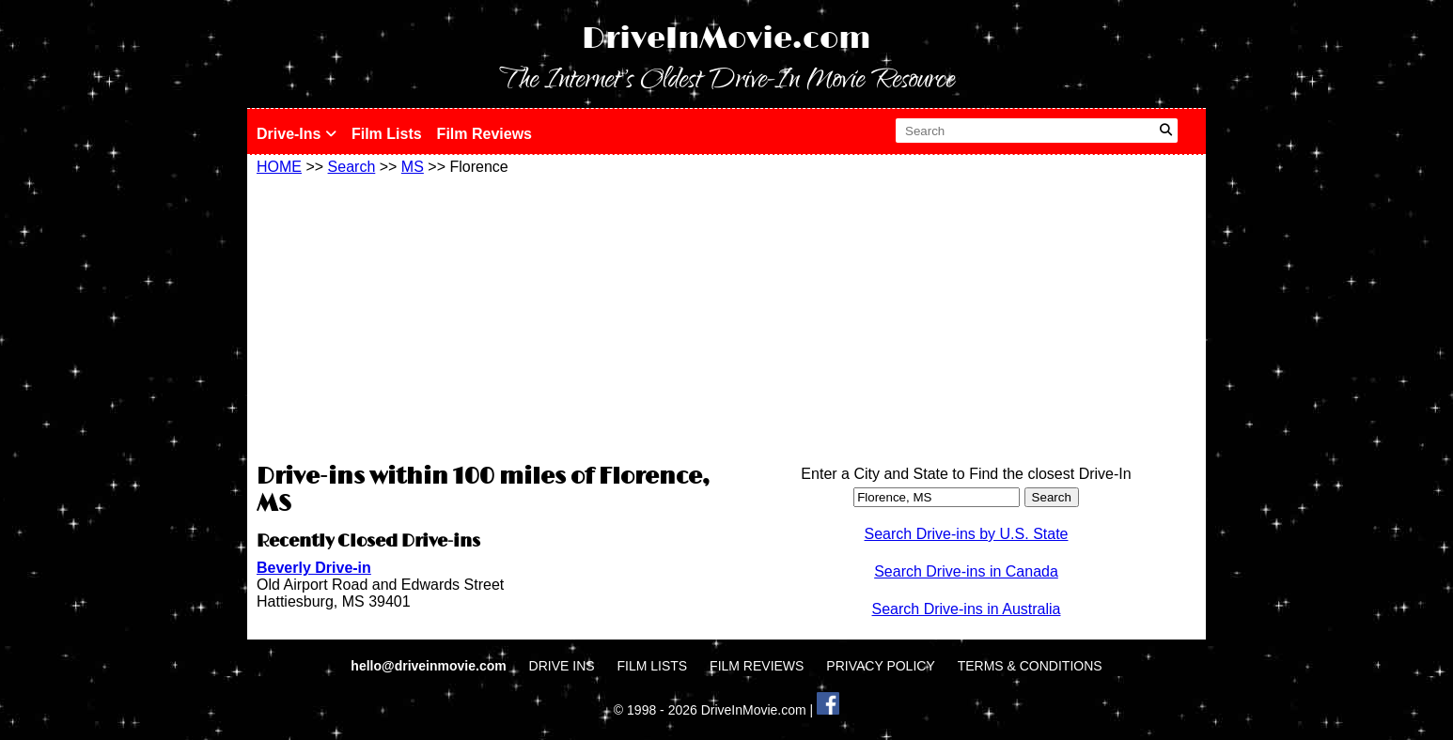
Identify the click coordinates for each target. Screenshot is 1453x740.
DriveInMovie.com (726, 39)
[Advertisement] (487, 316)
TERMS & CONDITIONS (1030, 665)
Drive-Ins (296, 134)
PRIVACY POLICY (880, 665)
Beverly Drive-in (314, 568)
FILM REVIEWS (757, 665)
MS (412, 167)
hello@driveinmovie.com (430, 665)
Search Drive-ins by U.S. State (967, 534)
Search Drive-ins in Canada (966, 571)
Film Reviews (484, 134)
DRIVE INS (562, 665)
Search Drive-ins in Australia (966, 609)
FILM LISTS (652, 665)
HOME (279, 167)
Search (352, 167)
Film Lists (387, 134)
